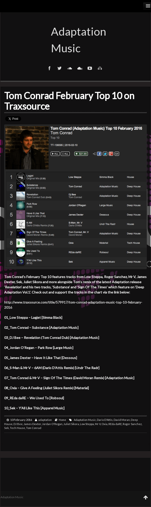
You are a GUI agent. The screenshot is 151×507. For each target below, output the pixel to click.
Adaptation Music (75, 40)
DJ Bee (18, 424)
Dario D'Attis (105, 419)
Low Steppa (87, 424)
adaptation (45, 419)
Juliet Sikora (71, 424)
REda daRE (115, 424)
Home (62, 419)
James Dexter (32, 424)
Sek (6, 427)
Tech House (17, 427)
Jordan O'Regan (52, 424)
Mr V (98, 424)
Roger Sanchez (132, 424)
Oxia (104, 424)
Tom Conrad (33, 427)
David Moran (122, 419)
